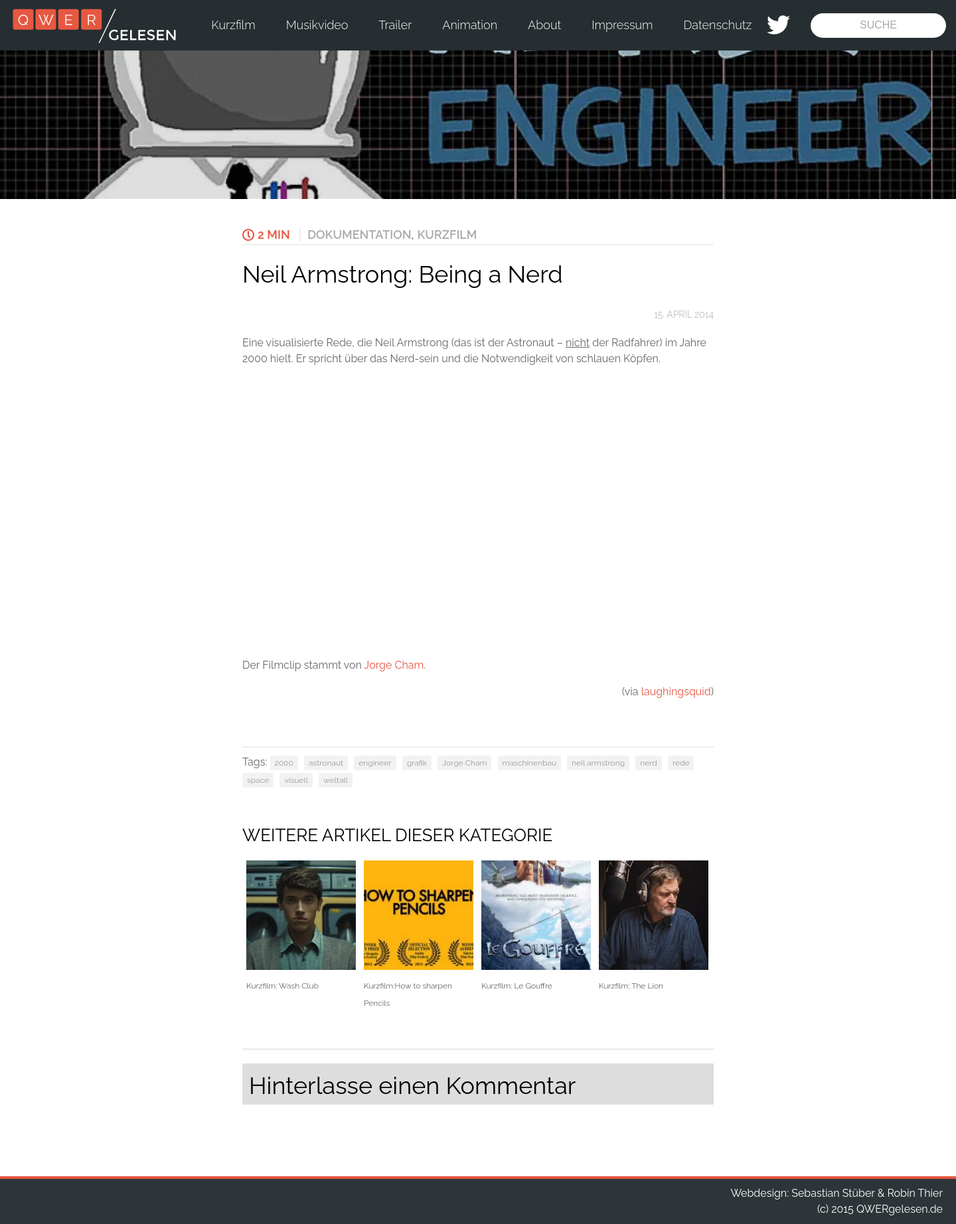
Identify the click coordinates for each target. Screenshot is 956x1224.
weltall (335, 780)
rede (681, 763)
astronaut (326, 763)
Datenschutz (718, 25)
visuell (296, 780)
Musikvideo (317, 25)
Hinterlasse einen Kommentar (412, 1085)
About (544, 25)
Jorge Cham (394, 665)
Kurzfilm (233, 25)
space (258, 780)
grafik (417, 763)
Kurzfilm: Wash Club (301, 925)
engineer (374, 763)
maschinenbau (530, 763)
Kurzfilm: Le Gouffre (536, 925)
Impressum (622, 25)
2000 (284, 763)
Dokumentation (359, 234)
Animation (469, 25)
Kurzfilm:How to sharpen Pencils (418, 934)
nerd (648, 763)
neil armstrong (598, 763)
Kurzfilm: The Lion (653, 925)
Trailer (395, 25)
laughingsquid (676, 691)
